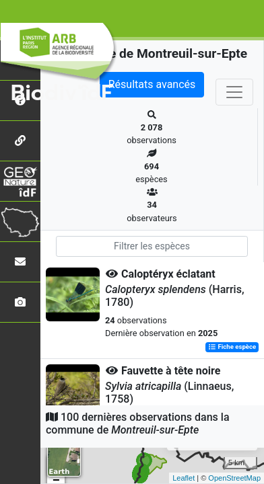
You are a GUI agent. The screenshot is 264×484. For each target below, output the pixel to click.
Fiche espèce (232, 347)
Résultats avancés (152, 84)
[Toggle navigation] (234, 92)
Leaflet (183, 478)
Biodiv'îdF (62, 93)
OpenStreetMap (234, 478)
